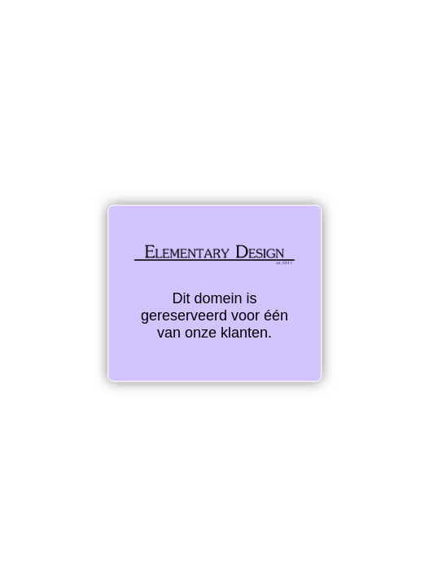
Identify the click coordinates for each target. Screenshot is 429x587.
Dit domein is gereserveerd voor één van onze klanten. (214, 293)
